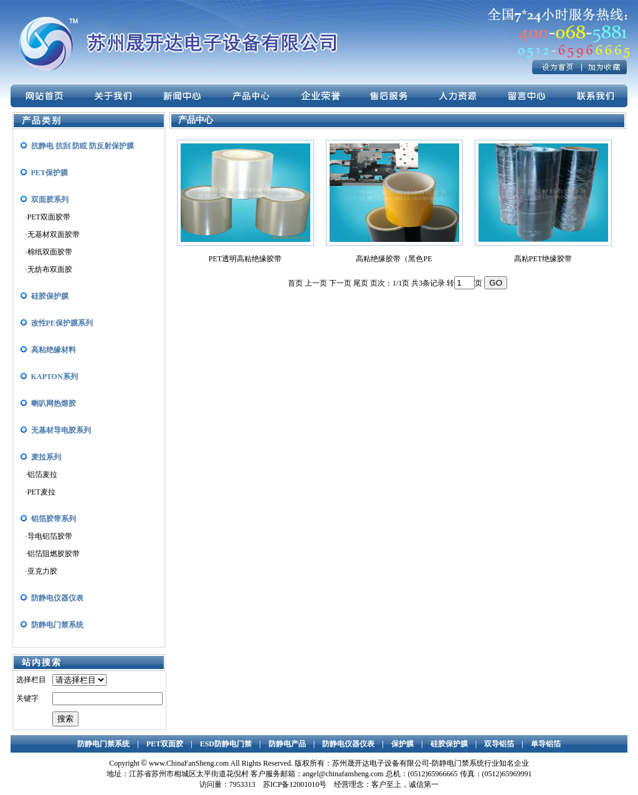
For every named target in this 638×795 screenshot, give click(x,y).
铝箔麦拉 (42, 474)
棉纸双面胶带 (49, 252)
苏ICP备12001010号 (295, 784)
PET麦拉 (41, 492)
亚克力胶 (42, 571)
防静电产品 (287, 744)
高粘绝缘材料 (53, 349)
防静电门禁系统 (57, 624)
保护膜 (402, 744)
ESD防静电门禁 (226, 744)
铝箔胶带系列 (53, 518)
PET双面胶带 (48, 217)
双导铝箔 (499, 744)
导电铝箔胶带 (49, 536)
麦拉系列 (46, 457)
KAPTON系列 (54, 376)
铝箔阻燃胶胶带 (53, 553)
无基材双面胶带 (53, 234)
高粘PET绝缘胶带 (543, 258)
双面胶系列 (50, 199)
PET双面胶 (164, 744)
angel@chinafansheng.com (343, 773)
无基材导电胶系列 (61, 430)
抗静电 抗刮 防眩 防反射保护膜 (82, 146)
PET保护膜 (49, 172)
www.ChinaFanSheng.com (189, 763)
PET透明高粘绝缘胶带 (245, 258)
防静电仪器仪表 (57, 598)
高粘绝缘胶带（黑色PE (394, 258)
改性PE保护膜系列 (62, 323)
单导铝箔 (546, 744)
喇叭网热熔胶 (53, 403)
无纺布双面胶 (49, 269)
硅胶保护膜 (50, 296)
